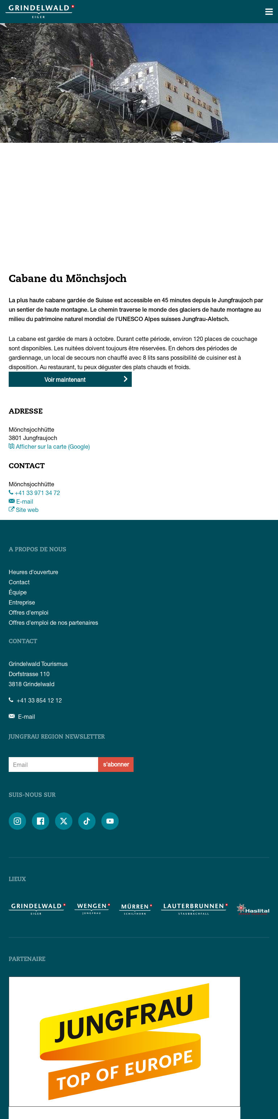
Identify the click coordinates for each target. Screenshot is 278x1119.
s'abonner (116, 764)
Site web (23, 509)
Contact (19, 581)
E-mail (21, 501)
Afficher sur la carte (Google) (49, 446)
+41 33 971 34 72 (34, 492)
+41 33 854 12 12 (35, 700)
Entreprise (22, 602)
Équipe (18, 592)
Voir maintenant (65, 379)
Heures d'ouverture (33, 571)
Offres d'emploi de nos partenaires (53, 622)
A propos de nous (37, 550)
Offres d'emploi (29, 612)
